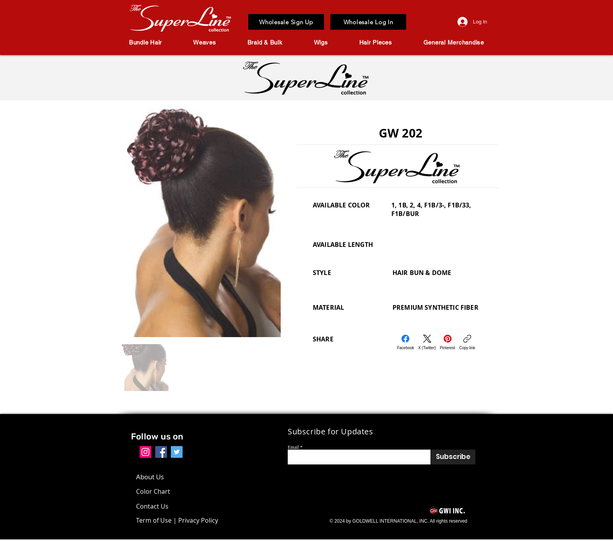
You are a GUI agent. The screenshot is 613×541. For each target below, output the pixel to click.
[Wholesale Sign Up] (286, 22)
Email (293, 447)
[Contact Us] (158, 506)
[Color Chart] (155, 491)
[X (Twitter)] (427, 342)
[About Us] (153, 476)
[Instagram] (145, 452)
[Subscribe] (452, 457)
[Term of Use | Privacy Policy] (177, 520)
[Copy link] (467, 342)
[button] (145, 42)
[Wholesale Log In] (368, 22)
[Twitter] (177, 452)
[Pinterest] (447, 342)
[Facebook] (405, 342)
